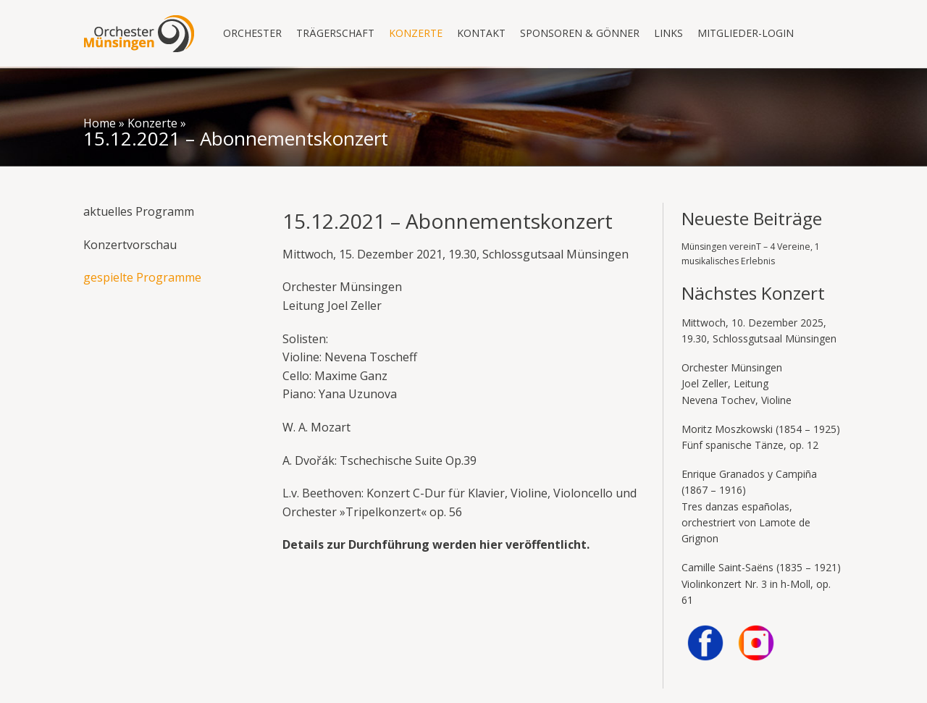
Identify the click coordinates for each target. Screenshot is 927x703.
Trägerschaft (335, 33)
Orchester (252, 33)
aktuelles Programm (138, 211)
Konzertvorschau (130, 245)
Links (668, 33)
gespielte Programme (142, 277)
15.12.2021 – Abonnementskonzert (235, 138)
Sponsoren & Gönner (579, 33)
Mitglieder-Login (745, 33)
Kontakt (481, 33)
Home (99, 123)
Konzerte (415, 33)
